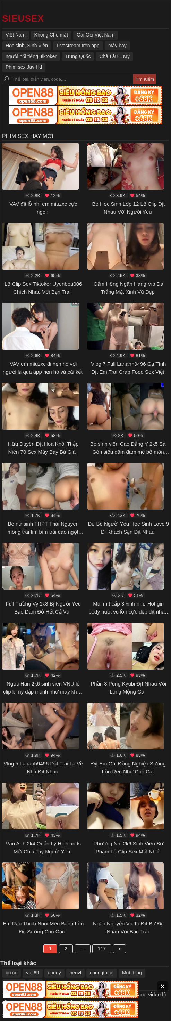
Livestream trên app (78, 45)
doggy (54, 972)
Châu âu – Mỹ (114, 56)
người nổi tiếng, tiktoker (31, 56)
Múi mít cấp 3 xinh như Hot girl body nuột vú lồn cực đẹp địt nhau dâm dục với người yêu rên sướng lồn (128, 615)
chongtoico (101, 972)
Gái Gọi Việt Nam (95, 35)
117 (102, 948)
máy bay (117, 45)
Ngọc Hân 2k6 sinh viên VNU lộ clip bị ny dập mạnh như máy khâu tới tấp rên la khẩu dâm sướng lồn (43, 691)
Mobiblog (132, 972)
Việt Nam (16, 35)
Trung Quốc (78, 56)
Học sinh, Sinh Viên (27, 45)
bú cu (11, 972)
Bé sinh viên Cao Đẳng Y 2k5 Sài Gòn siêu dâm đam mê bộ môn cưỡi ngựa (128, 451)
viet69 (32, 972)
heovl (75, 972)
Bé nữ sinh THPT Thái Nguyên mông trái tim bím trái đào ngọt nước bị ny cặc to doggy (43, 531)
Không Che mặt (51, 35)
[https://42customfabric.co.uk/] (23, 18)
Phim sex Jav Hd (24, 67)
